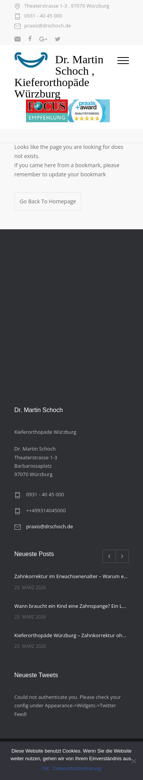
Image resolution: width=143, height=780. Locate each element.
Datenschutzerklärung (77, 768)
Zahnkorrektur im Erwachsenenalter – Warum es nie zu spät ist (71, 576)
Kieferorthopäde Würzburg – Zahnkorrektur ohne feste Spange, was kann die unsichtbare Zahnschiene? (71, 635)
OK (45, 768)
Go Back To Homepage (48, 201)
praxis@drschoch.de (47, 26)
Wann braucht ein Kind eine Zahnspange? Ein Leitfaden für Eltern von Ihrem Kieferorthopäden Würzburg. (71, 606)
